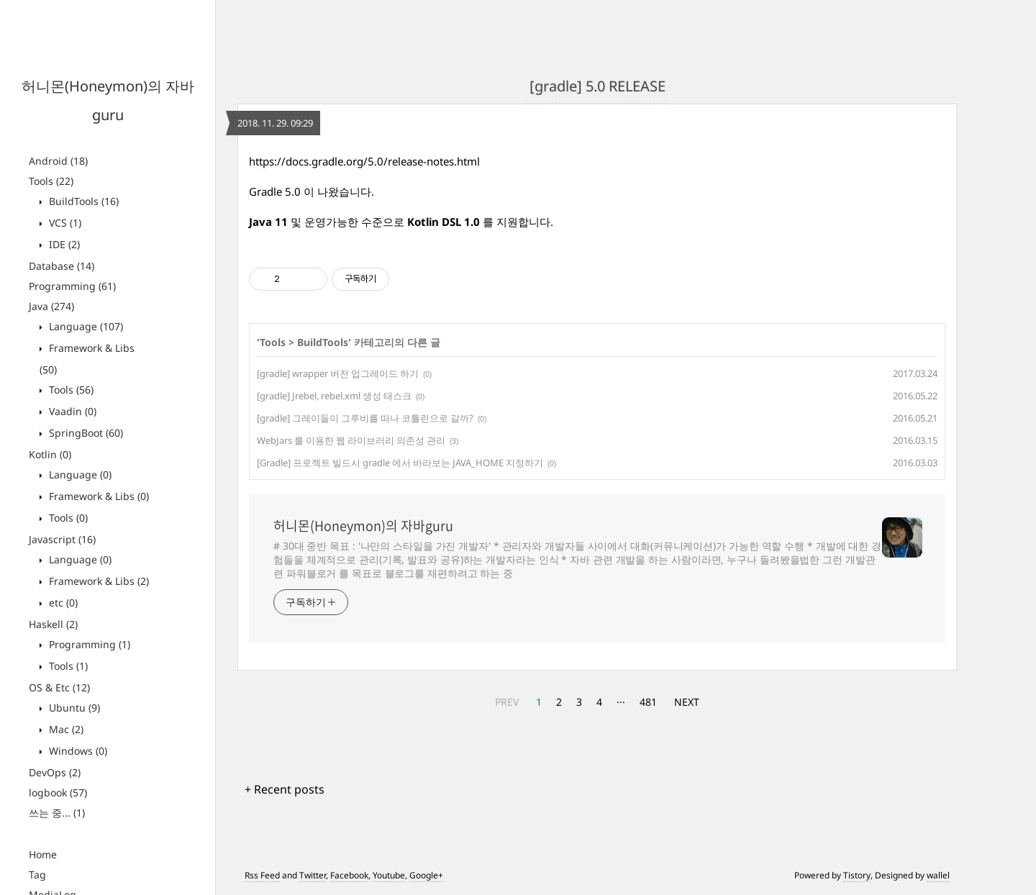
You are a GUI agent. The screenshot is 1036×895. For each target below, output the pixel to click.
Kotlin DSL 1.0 (442, 221)
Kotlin (50, 454)
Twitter (312, 875)
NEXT (686, 702)
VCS (63, 223)
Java (51, 306)
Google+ (426, 875)
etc (62, 602)
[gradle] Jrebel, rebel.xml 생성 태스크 (334, 395)
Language (84, 326)
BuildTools (82, 201)
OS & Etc (59, 687)
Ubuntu (73, 707)
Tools (51, 181)
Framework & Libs (97, 496)
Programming (72, 286)
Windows (76, 751)
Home (43, 854)
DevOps (55, 772)
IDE (63, 244)
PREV (507, 702)
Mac (64, 729)
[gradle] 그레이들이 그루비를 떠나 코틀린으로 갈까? (365, 418)
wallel (938, 875)
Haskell (53, 624)
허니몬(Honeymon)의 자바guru (363, 526)
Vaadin (71, 411)
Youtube (389, 875)
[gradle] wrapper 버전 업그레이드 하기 (338, 373)
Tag (37, 874)
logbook (58, 792)
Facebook (349, 875)
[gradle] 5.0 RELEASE (597, 86)
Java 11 (268, 221)
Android (58, 161)
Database (61, 266)
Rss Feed (262, 875)
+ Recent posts (284, 789)
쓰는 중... (57, 812)
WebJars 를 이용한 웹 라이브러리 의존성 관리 (351, 440)
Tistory (857, 875)
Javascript (62, 539)
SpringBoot (84, 433)
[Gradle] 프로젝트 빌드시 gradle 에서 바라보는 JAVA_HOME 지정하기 (400, 462)
